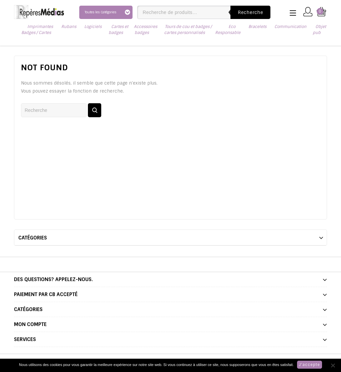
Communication (290, 26)
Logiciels (93, 26)
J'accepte (309, 364)
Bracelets (257, 26)
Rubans (68, 26)
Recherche (250, 12)
